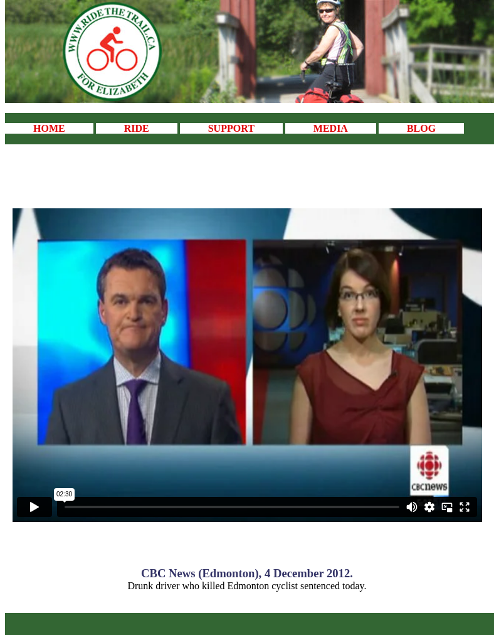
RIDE (136, 128)
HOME (49, 128)
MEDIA (330, 128)
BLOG (421, 128)
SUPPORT (231, 128)
